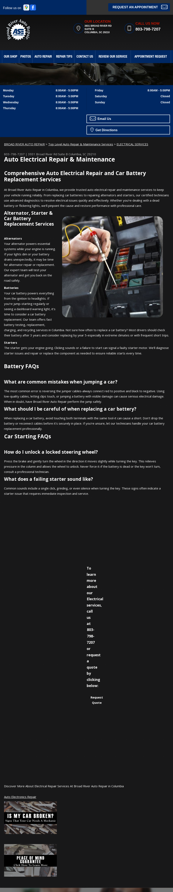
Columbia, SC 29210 (82, 154)
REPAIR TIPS (64, 57)
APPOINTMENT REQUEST (150, 57)
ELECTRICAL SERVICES (132, 144)
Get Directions (104, 129)
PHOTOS (25, 57)
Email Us (100, 118)
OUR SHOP (10, 57)
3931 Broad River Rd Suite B (48, 154)
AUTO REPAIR (43, 57)
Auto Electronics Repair (20, 797)
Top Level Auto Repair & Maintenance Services (80, 144)
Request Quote (97, 700)
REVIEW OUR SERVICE (113, 57)
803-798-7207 (148, 29)
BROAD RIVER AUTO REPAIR (24, 144)
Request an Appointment (140, 7)
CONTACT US (84, 57)
